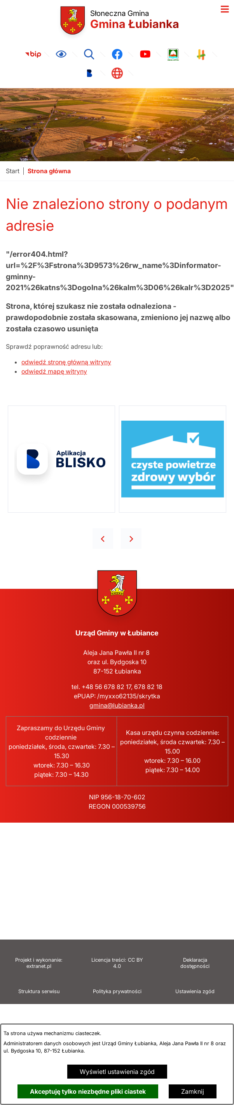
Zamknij (192, 1091)
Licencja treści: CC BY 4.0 (117, 963)
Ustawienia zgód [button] (195, 991)
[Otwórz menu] (224, 9)
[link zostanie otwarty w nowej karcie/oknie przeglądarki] (33, 54)
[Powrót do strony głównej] (12, 171)
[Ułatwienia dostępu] (61, 54)
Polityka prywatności (117, 991)
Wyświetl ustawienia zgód (117, 1071)
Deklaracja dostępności (195, 963)
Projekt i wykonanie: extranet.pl (39, 963)
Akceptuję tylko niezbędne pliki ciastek (88, 1091)
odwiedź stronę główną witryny (66, 362)
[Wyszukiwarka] (89, 54)
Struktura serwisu (39, 991)
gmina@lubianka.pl (117, 705)
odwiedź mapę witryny (54, 371)
